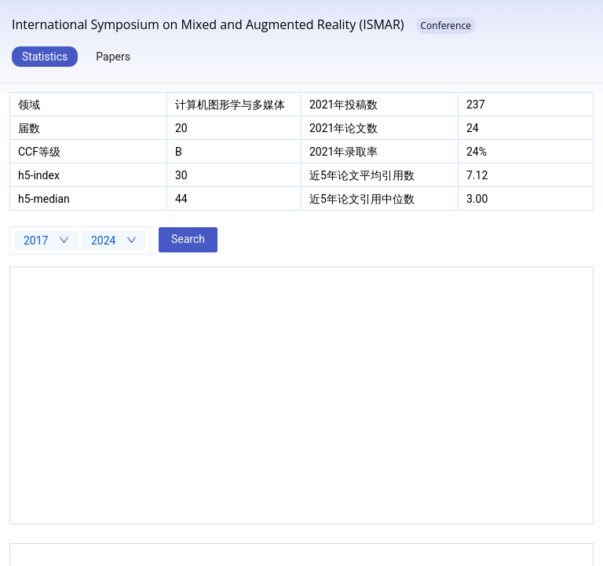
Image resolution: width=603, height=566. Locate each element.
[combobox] (46, 240)
